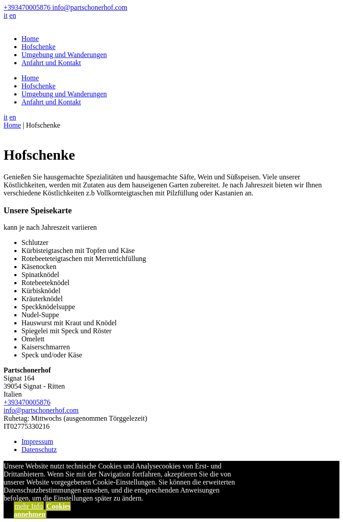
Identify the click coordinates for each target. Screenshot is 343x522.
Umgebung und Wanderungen (64, 54)
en (12, 15)
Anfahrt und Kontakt (51, 62)
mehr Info (29, 506)
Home (30, 38)
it (6, 15)
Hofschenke (38, 46)
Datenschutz (39, 449)
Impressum (37, 441)
